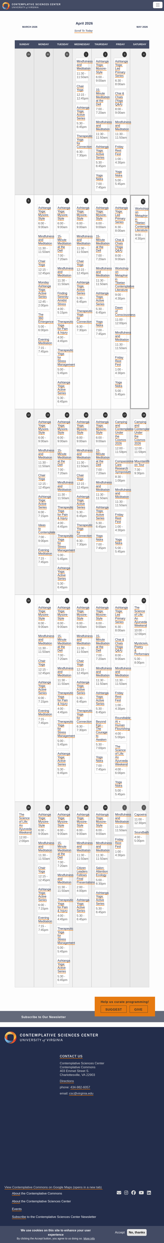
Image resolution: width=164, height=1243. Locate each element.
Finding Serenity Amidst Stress (63, 299)
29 (28, 54)
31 (67, 54)
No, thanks (137, 1232)
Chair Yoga (80, 88)
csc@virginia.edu (81, 1093)
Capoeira (140, 814)
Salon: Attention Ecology (102, 871)
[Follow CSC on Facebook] (133, 1193)
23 (105, 600)
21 (67, 600)
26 (28, 807)
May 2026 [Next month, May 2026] (142, 26)
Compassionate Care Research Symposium (125, 467)
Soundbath (141, 832)
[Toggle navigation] (158, 5)
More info (89, 1238)
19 (28, 600)
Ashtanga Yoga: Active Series (83, 113)
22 (86, 600)
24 (124, 600)
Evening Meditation (45, 341)
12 (28, 415)
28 (67, 807)
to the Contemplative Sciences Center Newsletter (54, 1217)
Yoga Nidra (99, 177)
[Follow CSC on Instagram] (126, 1193)
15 (86, 415)
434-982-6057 (80, 1087)
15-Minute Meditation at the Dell (103, 97)
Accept (120, 1232)
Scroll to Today (83, 30)
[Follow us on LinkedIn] (149, 1193)
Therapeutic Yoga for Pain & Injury (65, 327)
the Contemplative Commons (37, 1194)
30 (48, 54)
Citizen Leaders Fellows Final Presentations (86, 875)
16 (105, 415)
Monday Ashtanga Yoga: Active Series (44, 289)
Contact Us (71, 1056)
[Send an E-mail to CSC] (119, 1193)
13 (48, 415)
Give (141, 1021)
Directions (67, 1081)
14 (67, 415)
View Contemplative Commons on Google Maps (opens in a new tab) (53, 1187)
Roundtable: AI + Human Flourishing (123, 723)
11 (143, 201)
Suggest (116, 1021)
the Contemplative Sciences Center (41, 1201)
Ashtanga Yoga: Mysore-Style (102, 67)
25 (144, 600)
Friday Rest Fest (119, 150)
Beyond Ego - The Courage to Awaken (101, 730)
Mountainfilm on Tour (142, 463)
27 (48, 807)
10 (124, 200)
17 (124, 415)
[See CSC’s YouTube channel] (141, 1193)
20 (48, 600)
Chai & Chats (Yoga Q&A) (119, 99)
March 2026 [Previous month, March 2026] (29, 26)
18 (144, 415)
